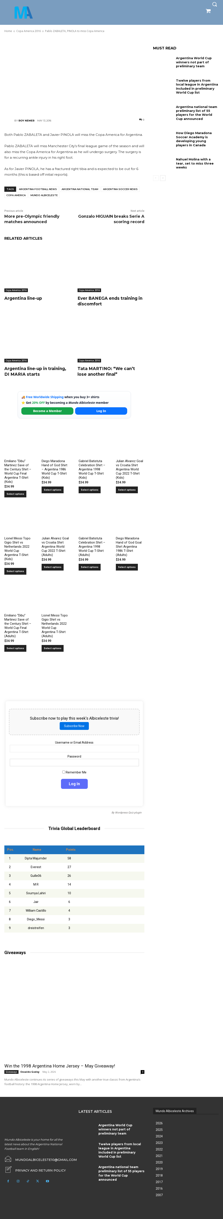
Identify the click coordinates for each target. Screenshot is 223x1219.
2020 (159, 1161)
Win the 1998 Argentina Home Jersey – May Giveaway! (59, 1065)
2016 (159, 1188)
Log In (101, 410)
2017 (159, 1181)
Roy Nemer (26, 120)
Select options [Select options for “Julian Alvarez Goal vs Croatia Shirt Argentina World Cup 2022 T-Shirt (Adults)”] (52, 566)
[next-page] (163, 177)
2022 (159, 1148)
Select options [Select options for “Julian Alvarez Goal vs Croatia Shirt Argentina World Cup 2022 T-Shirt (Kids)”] (127, 489)
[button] (214, 4)
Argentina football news (38, 189)
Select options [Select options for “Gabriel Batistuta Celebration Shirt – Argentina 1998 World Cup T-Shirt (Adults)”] (89, 566)
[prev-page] (156, 177)
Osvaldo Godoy (29, 1071)
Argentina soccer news (120, 189)
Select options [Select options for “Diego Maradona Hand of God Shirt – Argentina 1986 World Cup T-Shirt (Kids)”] (52, 489)
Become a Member (47, 410)
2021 (159, 1155)
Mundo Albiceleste (44, 195)
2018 (159, 1175)
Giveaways (11, 1071)
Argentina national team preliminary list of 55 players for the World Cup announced (196, 112)
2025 (159, 1129)
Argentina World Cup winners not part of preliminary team (193, 62)
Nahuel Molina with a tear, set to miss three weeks (194, 162)
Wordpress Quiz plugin (128, 811)
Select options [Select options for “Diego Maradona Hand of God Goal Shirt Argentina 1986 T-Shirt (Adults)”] (127, 566)
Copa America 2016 (16, 290)
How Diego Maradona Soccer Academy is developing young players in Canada (193, 138)
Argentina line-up (24, 298)
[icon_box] (35, 1169)
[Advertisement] (74, 75)
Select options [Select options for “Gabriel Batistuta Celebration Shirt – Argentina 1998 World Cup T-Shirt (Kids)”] (89, 489)
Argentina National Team (80, 189)
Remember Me (74, 771)
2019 (159, 1168)
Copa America (16, 195)
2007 (159, 1194)
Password (74, 756)
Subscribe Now (74, 725)
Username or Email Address (74, 742)
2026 (159, 1122)
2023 (159, 1142)
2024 (159, 1135)
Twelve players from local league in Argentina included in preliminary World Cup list (197, 86)
